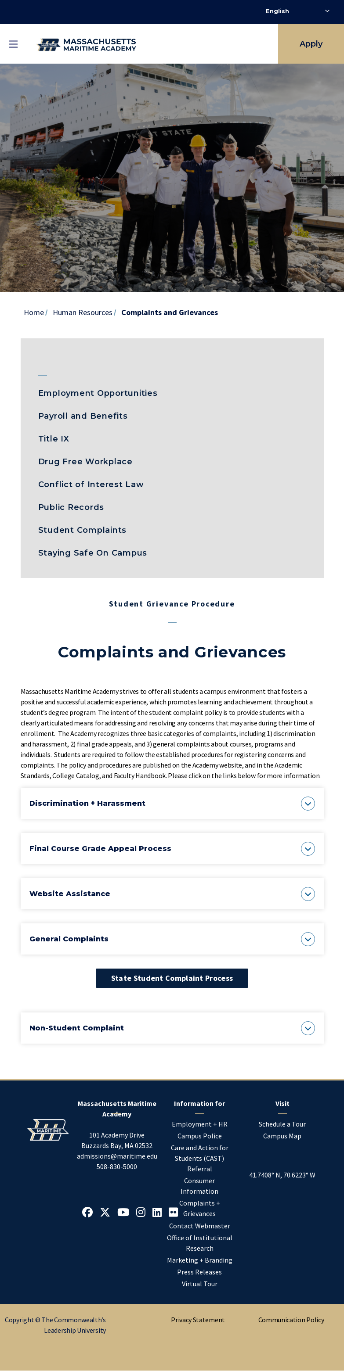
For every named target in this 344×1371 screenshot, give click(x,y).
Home (34, 312)
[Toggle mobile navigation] (13, 43)
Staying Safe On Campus (93, 553)
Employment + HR (200, 1124)
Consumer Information (199, 1185)
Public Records (71, 507)
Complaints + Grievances (199, 1208)
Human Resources (82, 312)
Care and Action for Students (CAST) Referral (199, 1158)
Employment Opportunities (98, 393)
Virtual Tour (199, 1283)
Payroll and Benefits (83, 416)
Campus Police (199, 1135)
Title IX (53, 439)
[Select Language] (297, 11)
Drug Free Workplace (85, 462)
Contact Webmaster (199, 1225)
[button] (172, 803)
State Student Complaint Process (172, 978)
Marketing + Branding (199, 1260)
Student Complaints (82, 530)
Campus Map (282, 1135)
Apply (311, 44)
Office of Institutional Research (199, 1243)
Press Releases (199, 1271)
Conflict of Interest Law (91, 484)
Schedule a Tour (282, 1124)
